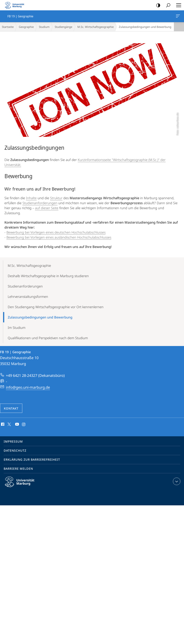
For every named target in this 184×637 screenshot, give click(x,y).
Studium (44, 27)
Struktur (56, 198)
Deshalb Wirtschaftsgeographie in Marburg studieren (48, 276)
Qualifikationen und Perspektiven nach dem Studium (48, 338)
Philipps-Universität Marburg (23, 485)
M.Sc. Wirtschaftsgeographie (95, 27)
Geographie (26, 27)
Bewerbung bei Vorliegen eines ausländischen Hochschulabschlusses (58, 237)
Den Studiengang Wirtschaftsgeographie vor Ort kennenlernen (56, 307)
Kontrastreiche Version (157, 5)
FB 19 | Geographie (177, 16)
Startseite (8, 27)
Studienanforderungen (39, 203)
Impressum (13, 441)
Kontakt (11, 408)
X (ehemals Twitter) (8, 424)
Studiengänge (63, 27)
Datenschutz (15, 450)
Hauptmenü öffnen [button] (177, 5)
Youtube (16, 424)
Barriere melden (18, 469)
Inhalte (31, 198)
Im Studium (16, 327)
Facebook (2, 424)
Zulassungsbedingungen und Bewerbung (40, 317)
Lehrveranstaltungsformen (28, 296)
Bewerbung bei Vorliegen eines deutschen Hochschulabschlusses (56, 232)
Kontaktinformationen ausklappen (176, 481)
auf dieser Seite (46, 208)
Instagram (24, 424)
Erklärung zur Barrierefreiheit (32, 460)
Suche (167, 5)
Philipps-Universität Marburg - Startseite (15, 5)
